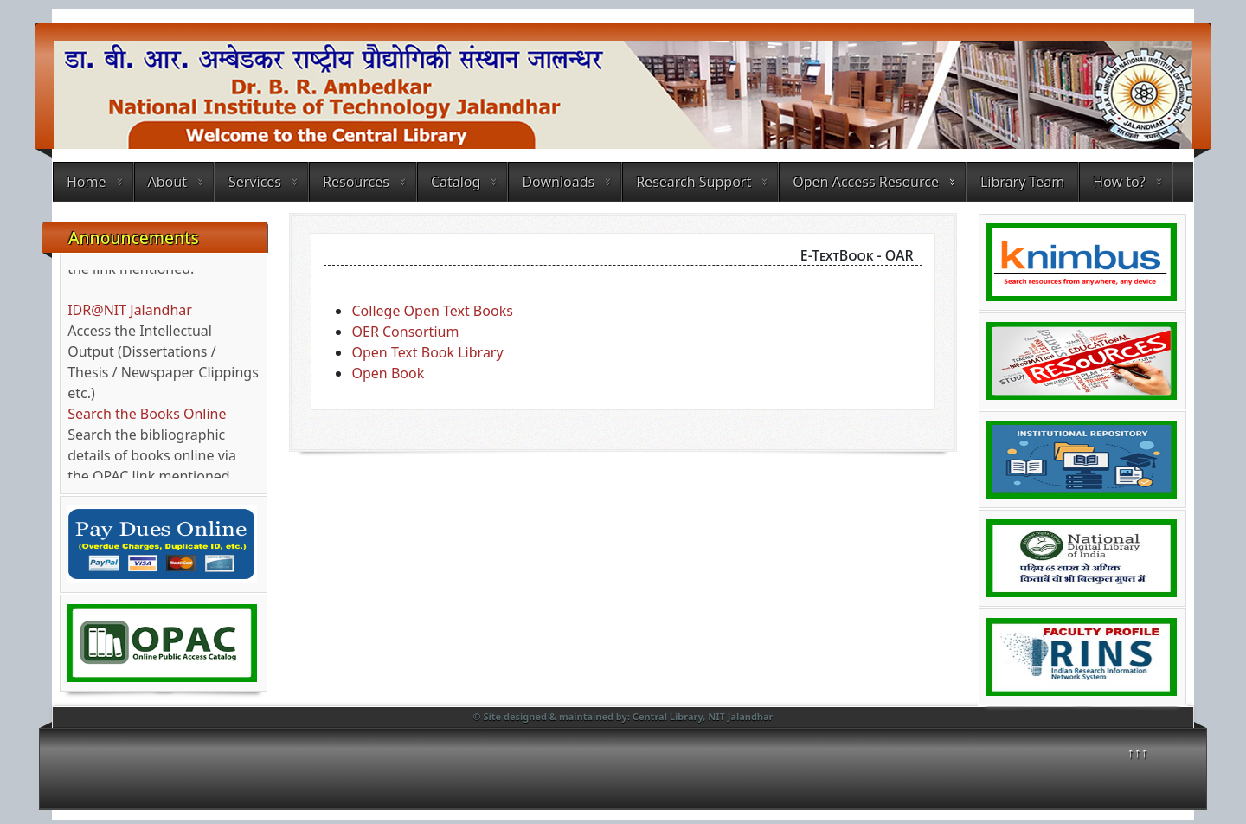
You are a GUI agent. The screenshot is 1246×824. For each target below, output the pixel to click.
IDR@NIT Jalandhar (129, 315)
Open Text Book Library (427, 352)
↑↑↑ (1137, 752)
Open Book (387, 373)
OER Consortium (405, 331)
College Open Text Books (431, 310)
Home (86, 181)
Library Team (1022, 181)
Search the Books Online (146, 418)
